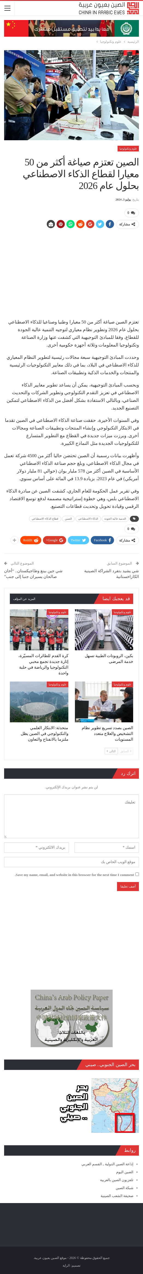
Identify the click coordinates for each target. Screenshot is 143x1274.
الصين (68, 518)
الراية (66, 1265)
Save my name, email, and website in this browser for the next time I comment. (74, 875)
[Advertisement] (71, 271)
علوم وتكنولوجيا (128, 148)
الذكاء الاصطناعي (88, 518)
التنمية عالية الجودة (115, 518)
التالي (111, 751)
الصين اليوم (124, 1172)
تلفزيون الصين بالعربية (117, 1180)
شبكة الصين (124, 1188)
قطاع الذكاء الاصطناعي (45, 518)
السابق (125, 751)
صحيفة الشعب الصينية (117, 1196)
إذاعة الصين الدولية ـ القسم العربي (107, 1164)
